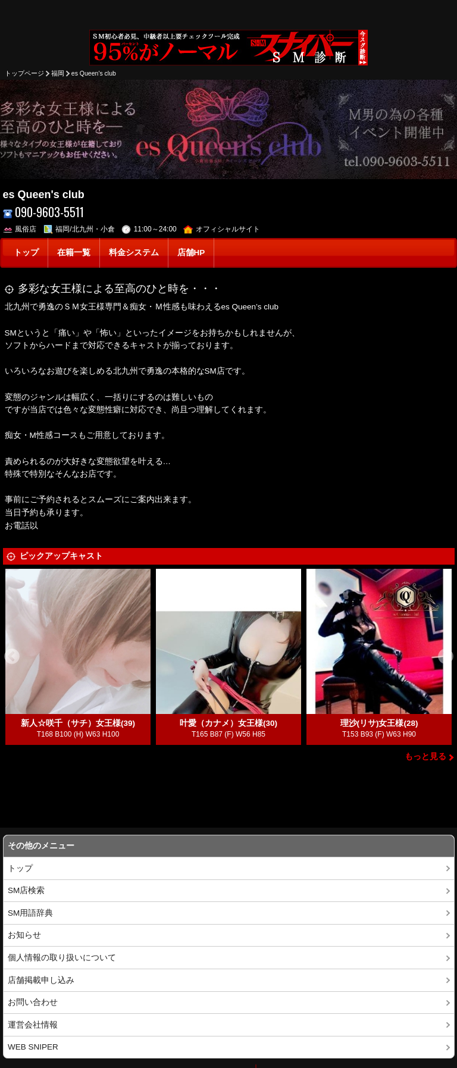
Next (446, 657)
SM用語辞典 (30, 913)
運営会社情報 (33, 1024)
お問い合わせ (33, 1002)
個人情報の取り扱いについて (62, 957)
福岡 (57, 73)
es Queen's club (93, 73)
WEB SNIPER (33, 1046)
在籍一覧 (73, 252)
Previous (12, 657)
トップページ (24, 73)
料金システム (134, 252)
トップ (26, 252)
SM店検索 (26, 890)
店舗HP (191, 252)
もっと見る (425, 756)
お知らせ (24, 935)
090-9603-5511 (43, 212)
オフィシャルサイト (221, 229)
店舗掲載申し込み (41, 980)
